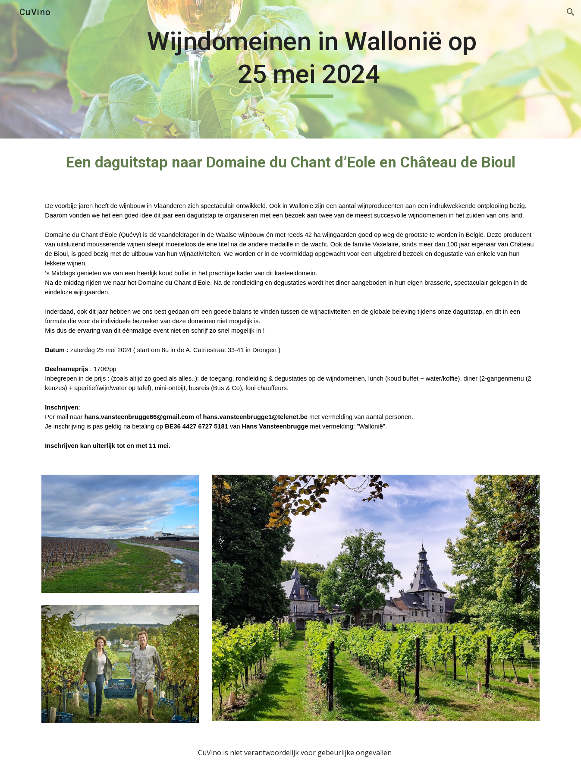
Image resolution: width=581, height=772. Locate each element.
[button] (570, 12)
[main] (312, 69)
